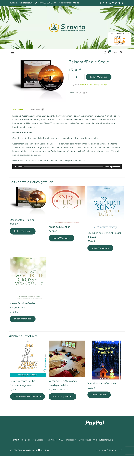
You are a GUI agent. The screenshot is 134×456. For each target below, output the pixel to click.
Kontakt (15, 439)
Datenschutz (85, 439)
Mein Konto (51, 439)
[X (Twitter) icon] (104, 3)
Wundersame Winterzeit (101, 383)
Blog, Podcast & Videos (32, 439)
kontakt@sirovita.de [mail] (69, 2)
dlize (47, 450)
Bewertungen (37, 109)
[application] (67, 166)
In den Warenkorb (98, 77)
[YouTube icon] (107, 3)
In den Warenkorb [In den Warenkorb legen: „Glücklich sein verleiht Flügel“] (100, 248)
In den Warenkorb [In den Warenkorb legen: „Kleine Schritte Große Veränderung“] (22, 318)
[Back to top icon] (121, 450)
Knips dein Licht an (59, 227)
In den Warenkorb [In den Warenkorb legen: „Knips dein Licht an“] (61, 238)
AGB (61, 439)
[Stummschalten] (111, 167)
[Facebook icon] (101, 3)
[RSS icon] (122, 3)
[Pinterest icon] (113, 3)
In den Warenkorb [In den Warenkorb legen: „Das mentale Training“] (22, 231)
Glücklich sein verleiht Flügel (104, 233)
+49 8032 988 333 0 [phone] (46, 2)
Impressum (71, 439)
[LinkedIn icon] (110, 3)
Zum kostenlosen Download (27, 396)
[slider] (63, 166)
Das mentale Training (22, 220)
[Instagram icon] (116, 3)
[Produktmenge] (76, 77)
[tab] (18, 109)
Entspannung (100, 84)
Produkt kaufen (99, 394)
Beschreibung (18, 109)
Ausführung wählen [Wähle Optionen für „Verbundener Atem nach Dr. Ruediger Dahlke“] (62, 396)
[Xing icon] (119, 3)
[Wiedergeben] (15, 167)
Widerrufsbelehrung (103, 439)
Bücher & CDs (86, 84)
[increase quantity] (82, 77)
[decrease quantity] (71, 77)
